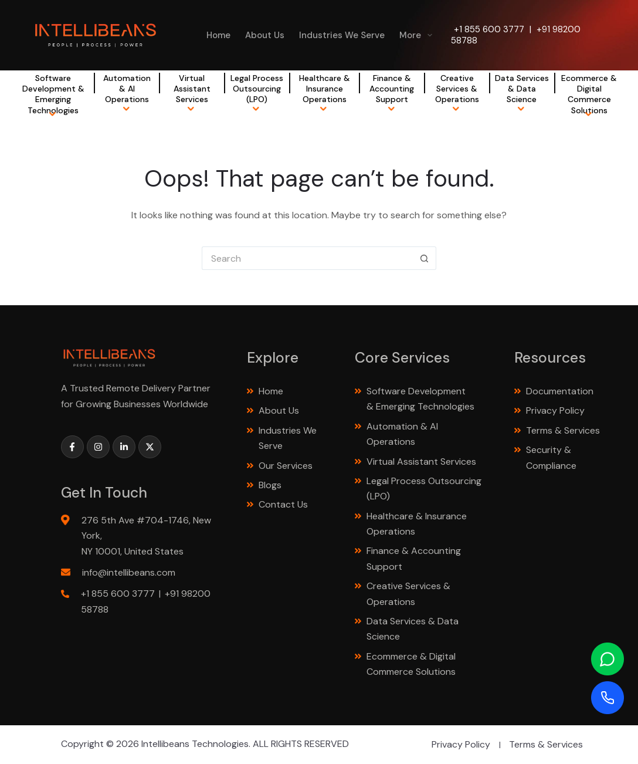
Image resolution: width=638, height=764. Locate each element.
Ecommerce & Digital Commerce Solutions (589, 94)
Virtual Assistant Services (192, 88)
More (418, 35)
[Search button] (424, 258)
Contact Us (283, 504)
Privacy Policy (555, 410)
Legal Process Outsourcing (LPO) (256, 88)
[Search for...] (307, 258)
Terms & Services (563, 430)
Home (218, 35)
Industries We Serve (342, 35)
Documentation (559, 391)
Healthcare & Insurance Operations (324, 88)
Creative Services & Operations (457, 88)
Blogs (270, 485)
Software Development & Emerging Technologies (53, 94)
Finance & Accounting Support (391, 88)
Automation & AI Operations (127, 88)
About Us (264, 35)
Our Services (286, 465)
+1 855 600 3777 (489, 29)
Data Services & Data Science (522, 88)
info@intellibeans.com (128, 572)
